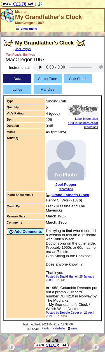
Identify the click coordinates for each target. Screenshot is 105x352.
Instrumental (19, 67)
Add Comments (25, 231)
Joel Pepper (23, 49)
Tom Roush (13, 54)
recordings (66, 189)
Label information (86, 118)
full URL (52, 341)
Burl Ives (29, 54)
